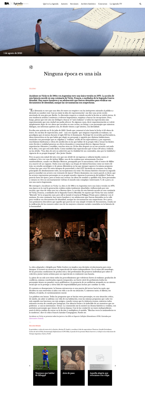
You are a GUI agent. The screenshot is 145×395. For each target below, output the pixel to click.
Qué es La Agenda (50, 4)
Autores (64, 4)
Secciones (74, 4)
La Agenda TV (116, 4)
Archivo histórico (88, 4)
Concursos (102, 4)
